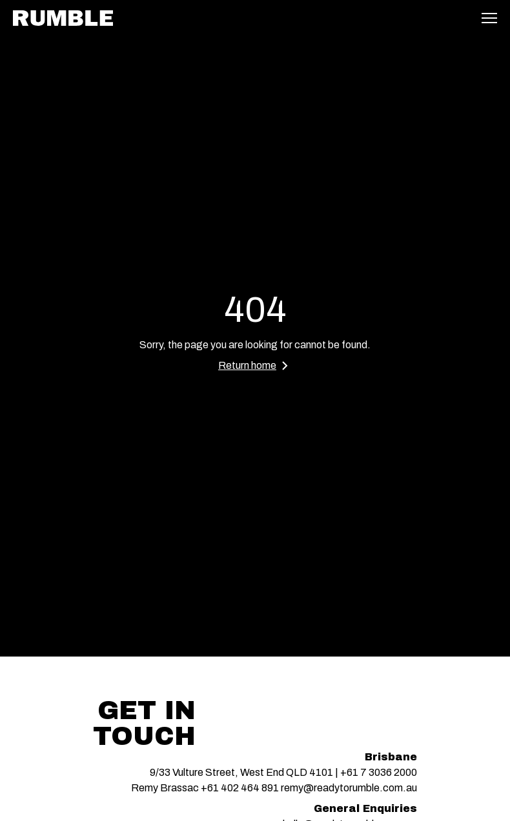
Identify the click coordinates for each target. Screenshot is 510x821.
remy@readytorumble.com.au (349, 787)
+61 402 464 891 (240, 787)
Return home (255, 365)
